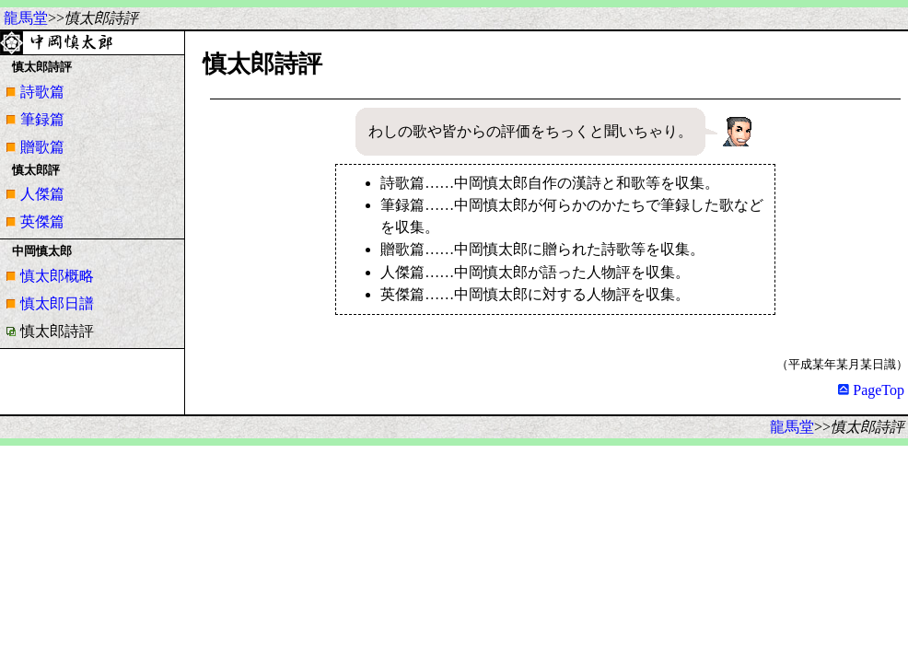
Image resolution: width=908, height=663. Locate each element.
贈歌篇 (42, 147)
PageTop (871, 390)
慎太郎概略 (57, 276)
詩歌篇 (42, 91)
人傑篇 (42, 194)
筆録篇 (42, 119)
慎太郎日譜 (57, 303)
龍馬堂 (26, 18)
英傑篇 (42, 221)
